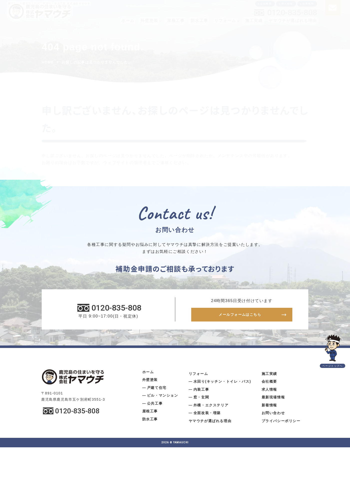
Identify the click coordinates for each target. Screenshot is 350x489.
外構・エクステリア (210, 407)
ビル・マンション (162, 397)
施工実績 (254, 20)
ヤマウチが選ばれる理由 (293, 20)
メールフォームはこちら (240, 316)
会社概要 (266, 3)
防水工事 (199, 20)
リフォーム (225, 20)
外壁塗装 (149, 20)
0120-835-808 (292, 12)
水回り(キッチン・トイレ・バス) (222, 383)
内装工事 (201, 391)
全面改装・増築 (207, 415)
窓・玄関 (201, 399)
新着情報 (308, 3)
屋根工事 (175, 20)
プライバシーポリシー (281, 423)
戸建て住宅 (157, 389)
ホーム (128, 20)
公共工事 (155, 405)
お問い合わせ (273, 415)
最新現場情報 (273, 399)
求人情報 (287, 3)
